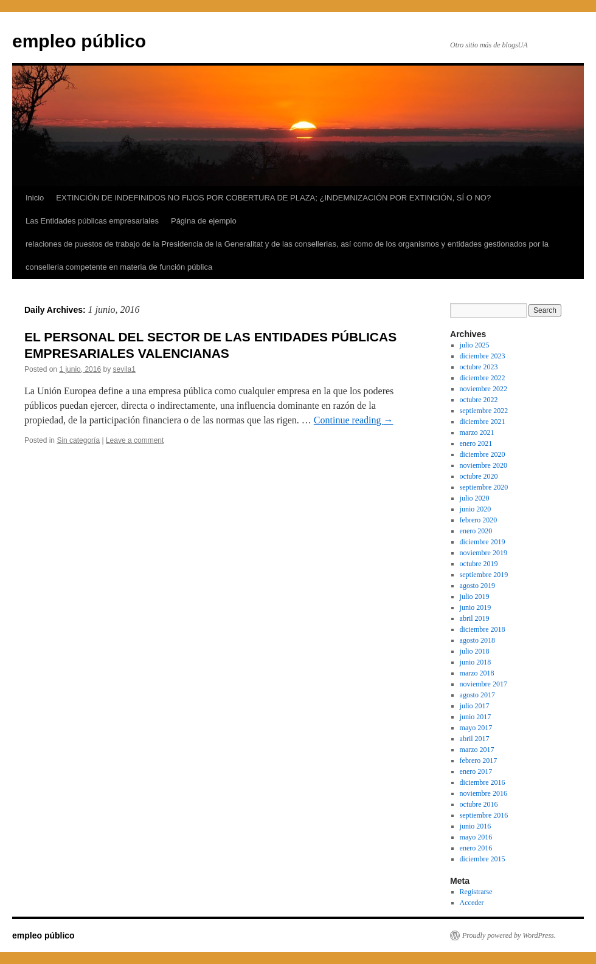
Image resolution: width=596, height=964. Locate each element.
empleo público (79, 41)
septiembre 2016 (484, 815)
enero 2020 (476, 531)
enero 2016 (476, 848)
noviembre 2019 (483, 553)
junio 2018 (475, 662)
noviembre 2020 (483, 465)
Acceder (472, 902)
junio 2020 (475, 509)
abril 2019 (475, 618)
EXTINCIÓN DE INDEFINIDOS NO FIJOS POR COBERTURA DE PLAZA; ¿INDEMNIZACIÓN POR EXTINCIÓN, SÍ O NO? (273, 197)
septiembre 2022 (484, 410)
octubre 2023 (479, 367)
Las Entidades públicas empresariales (92, 220)
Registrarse (476, 891)
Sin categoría (78, 440)
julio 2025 (475, 345)
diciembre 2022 (482, 378)
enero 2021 (476, 443)
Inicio (35, 197)
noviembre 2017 (483, 684)
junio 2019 (475, 607)
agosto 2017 (477, 695)
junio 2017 (475, 717)
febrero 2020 (478, 520)
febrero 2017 (478, 760)
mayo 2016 (476, 837)
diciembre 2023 (482, 356)
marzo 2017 (477, 749)
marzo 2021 (477, 432)
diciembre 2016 (482, 782)
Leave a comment (135, 440)
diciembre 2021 (482, 421)
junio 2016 (475, 826)
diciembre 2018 (482, 629)
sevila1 (124, 369)
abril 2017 (475, 738)
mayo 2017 (476, 727)
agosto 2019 (477, 585)
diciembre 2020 (482, 454)
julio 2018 (475, 651)
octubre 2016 (479, 804)
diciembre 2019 (482, 542)
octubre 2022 (479, 399)
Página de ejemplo (204, 220)
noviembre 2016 (483, 793)
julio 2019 (475, 596)
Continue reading (353, 420)
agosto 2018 (477, 640)
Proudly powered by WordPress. (509, 935)
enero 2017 (476, 771)
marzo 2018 (477, 673)
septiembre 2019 (484, 574)
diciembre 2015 (482, 859)
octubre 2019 (479, 563)
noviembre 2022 (483, 389)
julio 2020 (475, 498)
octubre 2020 (479, 476)
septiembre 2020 (484, 487)
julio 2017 (475, 706)
